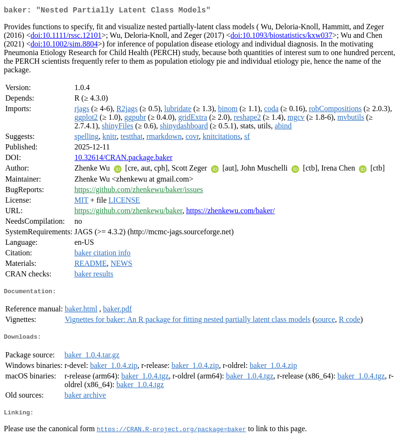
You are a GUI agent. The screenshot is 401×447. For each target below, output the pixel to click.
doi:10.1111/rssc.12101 (66, 37)
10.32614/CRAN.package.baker (123, 159)
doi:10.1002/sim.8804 (64, 46)
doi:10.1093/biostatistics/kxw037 (282, 37)
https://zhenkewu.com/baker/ (230, 212)
